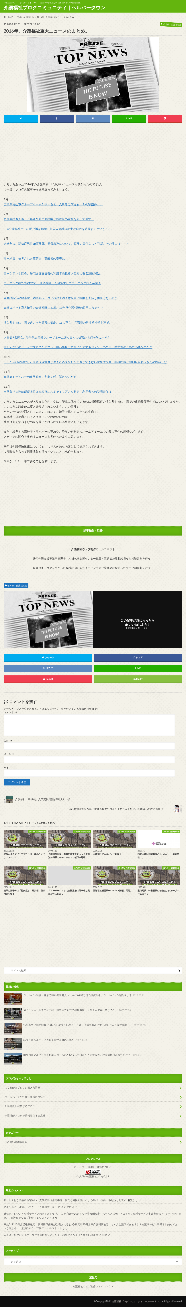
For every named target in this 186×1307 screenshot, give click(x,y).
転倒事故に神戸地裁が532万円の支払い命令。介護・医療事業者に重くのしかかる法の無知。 (75, 1029)
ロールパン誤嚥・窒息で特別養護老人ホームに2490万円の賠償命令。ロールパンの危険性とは (74, 999)
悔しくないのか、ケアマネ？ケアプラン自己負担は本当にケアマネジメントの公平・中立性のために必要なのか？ (78, 347)
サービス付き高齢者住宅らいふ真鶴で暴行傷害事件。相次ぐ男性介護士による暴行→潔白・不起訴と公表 (64, 1200)
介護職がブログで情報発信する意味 (25, 1115)
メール (9, 754)
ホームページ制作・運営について (93, 1166)
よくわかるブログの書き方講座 (22, 1087)
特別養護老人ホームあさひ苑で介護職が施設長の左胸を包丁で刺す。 (49, 219)
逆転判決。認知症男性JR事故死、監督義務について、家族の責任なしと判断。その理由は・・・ (66, 243)
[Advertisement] (93, 153)
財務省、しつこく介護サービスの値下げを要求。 (32, 1213)
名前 (8, 740)
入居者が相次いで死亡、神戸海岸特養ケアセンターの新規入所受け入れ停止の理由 (51, 1234)
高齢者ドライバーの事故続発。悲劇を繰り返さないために (41, 376)
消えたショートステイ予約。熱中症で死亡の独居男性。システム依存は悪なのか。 (67, 1014)
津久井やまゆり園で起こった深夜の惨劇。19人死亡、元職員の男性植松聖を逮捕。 (58, 322)
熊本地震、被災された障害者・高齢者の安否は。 (36, 258)
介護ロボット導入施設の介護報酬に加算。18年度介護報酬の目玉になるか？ (53, 307)
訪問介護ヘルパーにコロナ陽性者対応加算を (46, 1044)
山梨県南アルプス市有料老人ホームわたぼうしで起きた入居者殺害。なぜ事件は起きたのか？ (74, 1059)
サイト (7, 767)
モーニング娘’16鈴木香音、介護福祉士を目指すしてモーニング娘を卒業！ (52, 283)
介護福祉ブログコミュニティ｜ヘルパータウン (55, 7)
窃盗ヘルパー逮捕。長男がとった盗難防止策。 (30, 1206)
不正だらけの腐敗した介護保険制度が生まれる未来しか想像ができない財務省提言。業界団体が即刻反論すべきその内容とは (85, 362)
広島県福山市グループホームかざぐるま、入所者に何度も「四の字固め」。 (53, 204)
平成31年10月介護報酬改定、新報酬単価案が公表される (36, 1224)
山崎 (104, 1234)
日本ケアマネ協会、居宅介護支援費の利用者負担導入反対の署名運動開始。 (53, 273)
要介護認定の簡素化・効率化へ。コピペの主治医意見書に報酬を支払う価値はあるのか (60, 298)
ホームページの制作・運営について (25, 1096)
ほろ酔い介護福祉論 (17, 585)
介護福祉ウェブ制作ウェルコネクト (93, 1286)
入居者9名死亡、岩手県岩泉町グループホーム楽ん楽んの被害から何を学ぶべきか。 (58, 337)
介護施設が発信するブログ (20, 1106)
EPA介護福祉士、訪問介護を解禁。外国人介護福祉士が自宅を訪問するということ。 (59, 228)
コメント (10, 712)
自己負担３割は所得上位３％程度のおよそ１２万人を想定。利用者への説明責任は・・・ (62, 391)
